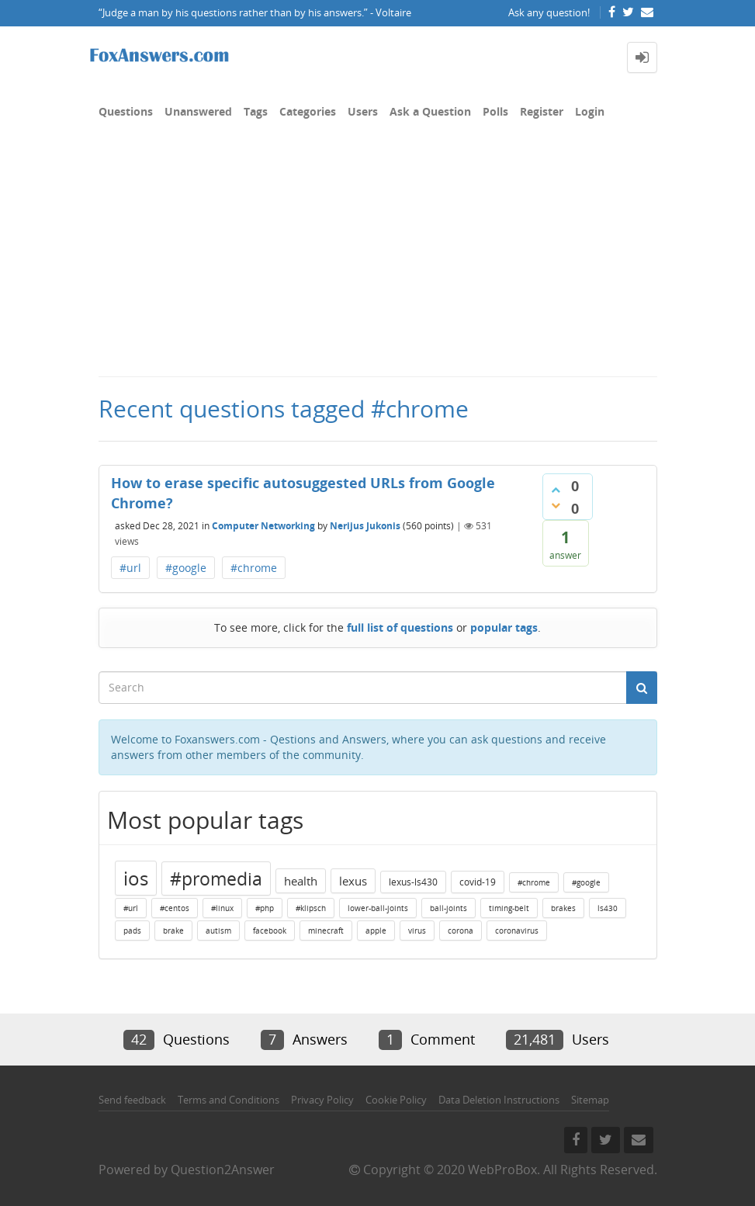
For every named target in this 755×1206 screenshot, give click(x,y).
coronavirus (517, 930)
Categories (307, 111)
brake (173, 930)
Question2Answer (223, 1169)
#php (264, 908)
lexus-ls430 (413, 882)
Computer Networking (263, 525)
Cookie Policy (396, 1100)
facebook (269, 930)
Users (363, 111)
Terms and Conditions (228, 1100)
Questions (126, 111)
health (300, 881)
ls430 (607, 908)
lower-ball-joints (378, 908)
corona (460, 930)
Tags (256, 111)
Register (541, 111)
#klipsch (311, 908)
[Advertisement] (377, 259)
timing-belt (509, 908)
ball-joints (448, 908)
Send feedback (132, 1100)
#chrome (253, 567)
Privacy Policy (322, 1100)
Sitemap (590, 1100)
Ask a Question (430, 111)
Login (589, 111)
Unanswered (198, 111)
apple (375, 930)
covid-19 (477, 882)
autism (218, 930)
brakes (563, 908)
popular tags (504, 627)
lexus (353, 881)
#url (130, 567)
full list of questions (400, 627)
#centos (174, 908)
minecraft (326, 930)
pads (132, 930)
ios (135, 878)
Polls (495, 111)
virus (417, 930)
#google (185, 567)
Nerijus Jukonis (365, 525)
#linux (222, 908)
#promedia (216, 878)
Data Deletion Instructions (498, 1100)
